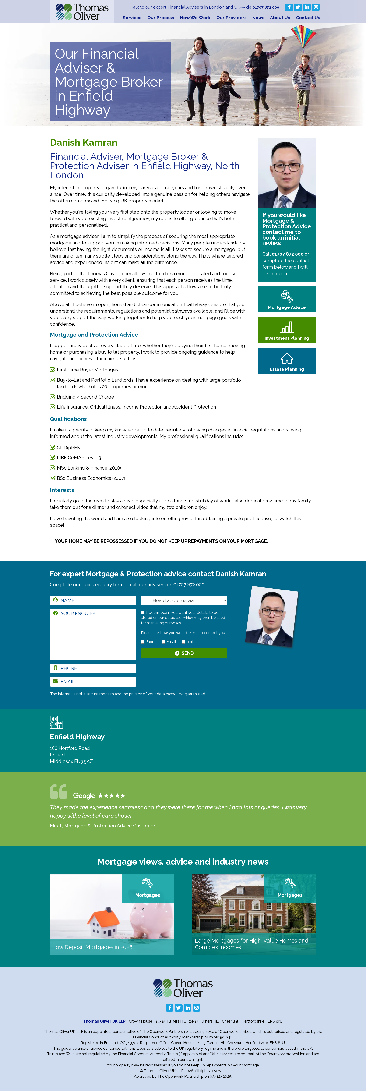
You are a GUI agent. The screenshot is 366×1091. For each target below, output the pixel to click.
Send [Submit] (188, 654)
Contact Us (308, 17)
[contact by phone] (142, 642)
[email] (93, 682)
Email (169, 641)
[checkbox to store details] (142, 612)
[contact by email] (163, 642)
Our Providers (231, 17)
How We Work (195, 17)
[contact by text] (183, 642)
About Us (280, 17)
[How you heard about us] (184, 600)
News (258, 17)
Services (132, 17)
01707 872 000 (264, 7)
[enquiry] (93, 634)
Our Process (160, 17)
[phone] (93, 668)
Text (188, 641)
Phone (148, 641)
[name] (93, 600)
